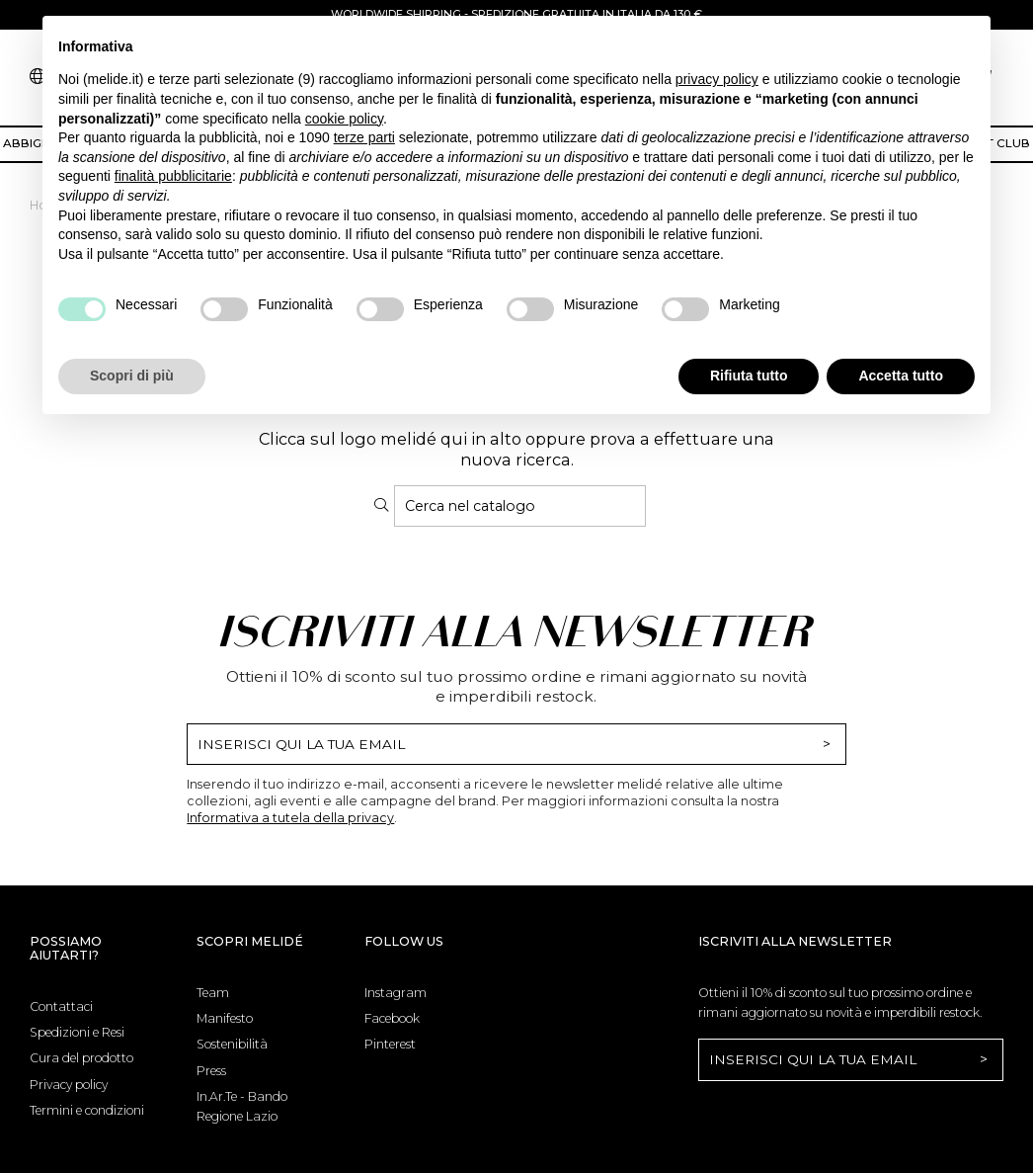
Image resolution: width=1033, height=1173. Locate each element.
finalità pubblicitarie (173, 176)
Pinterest (390, 1044)
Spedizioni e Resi (77, 1032)
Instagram (395, 992)
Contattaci (61, 1006)
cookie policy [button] (344, 118)
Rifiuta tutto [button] (749, 375)
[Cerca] (520, 506)
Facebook (392, 1018)
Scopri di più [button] (132, 375)
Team (213, 992)
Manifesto (225, 1018)
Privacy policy (69, 1084)
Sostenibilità (232, 1044)
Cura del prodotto (81, 1057)
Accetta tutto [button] (900, 375)
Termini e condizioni (87, 1110)
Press (211, 1070)
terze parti (364, 137)
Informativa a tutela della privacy (290, 817)
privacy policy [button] (716, 79)
